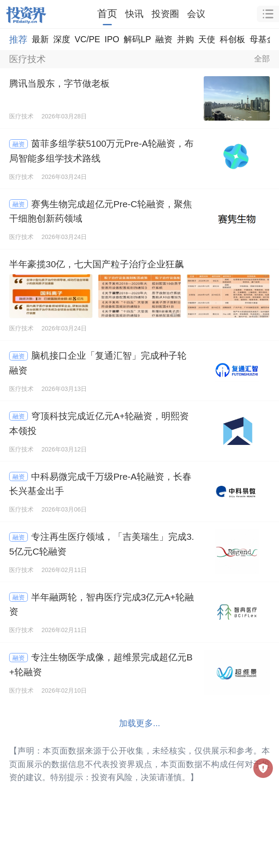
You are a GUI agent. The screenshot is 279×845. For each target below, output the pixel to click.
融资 (163, 39)
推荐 (18, 39)
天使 (206, 39)
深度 (61, 39)
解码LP (137, 39)
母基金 (262, 39)
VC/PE (87, 39)
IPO (111, 39)
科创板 (232, 39)
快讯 (134, 14)
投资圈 (165, 14)
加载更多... (139, 723)
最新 (40, 39)
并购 (185, 39)
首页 (107, 13)
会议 (196, 14)
